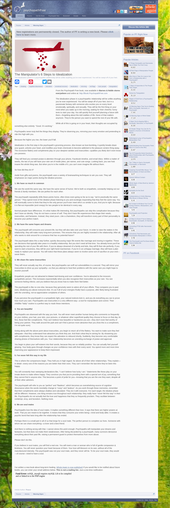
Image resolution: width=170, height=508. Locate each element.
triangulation (113, 86)
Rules (84, 16)
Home (151, 500)
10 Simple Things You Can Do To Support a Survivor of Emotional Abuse (140, 130)
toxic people (102, 86)
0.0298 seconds (89, 503)
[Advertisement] (34, 105)
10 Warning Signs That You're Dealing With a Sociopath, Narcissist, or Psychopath (141, 108)
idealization (74, 86)
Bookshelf (66, 16)
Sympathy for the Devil (136, 190)
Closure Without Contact (137, 177)
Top (155, 500)
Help (146, 500)
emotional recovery (60, 86)
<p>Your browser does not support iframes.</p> (45, 478)
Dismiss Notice (119, 32)
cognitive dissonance (35, 86)
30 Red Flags (18, 19)
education (48, 86)
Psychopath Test (31, 19)
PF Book (42, 19)
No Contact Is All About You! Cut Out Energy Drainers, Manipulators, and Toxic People (141, 205)
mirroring (83, 86)
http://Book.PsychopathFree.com (93, 93)
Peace (28, 490)
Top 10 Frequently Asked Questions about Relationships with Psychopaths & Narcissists (141, 155)
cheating (23, 86)
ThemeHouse (43, 505)
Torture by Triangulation (136, 93)
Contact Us (139, 500)
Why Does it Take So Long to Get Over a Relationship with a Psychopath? (140, 78)
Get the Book (40, 16)
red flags (92, 86)
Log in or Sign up (148, 2)
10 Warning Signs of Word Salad (139, 115)
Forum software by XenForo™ (31, 503)
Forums (29, 16)
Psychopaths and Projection (138, 213)
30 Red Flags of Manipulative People (141, 70)
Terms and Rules (151, 503)
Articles (20, 16)
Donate (76, 16)
